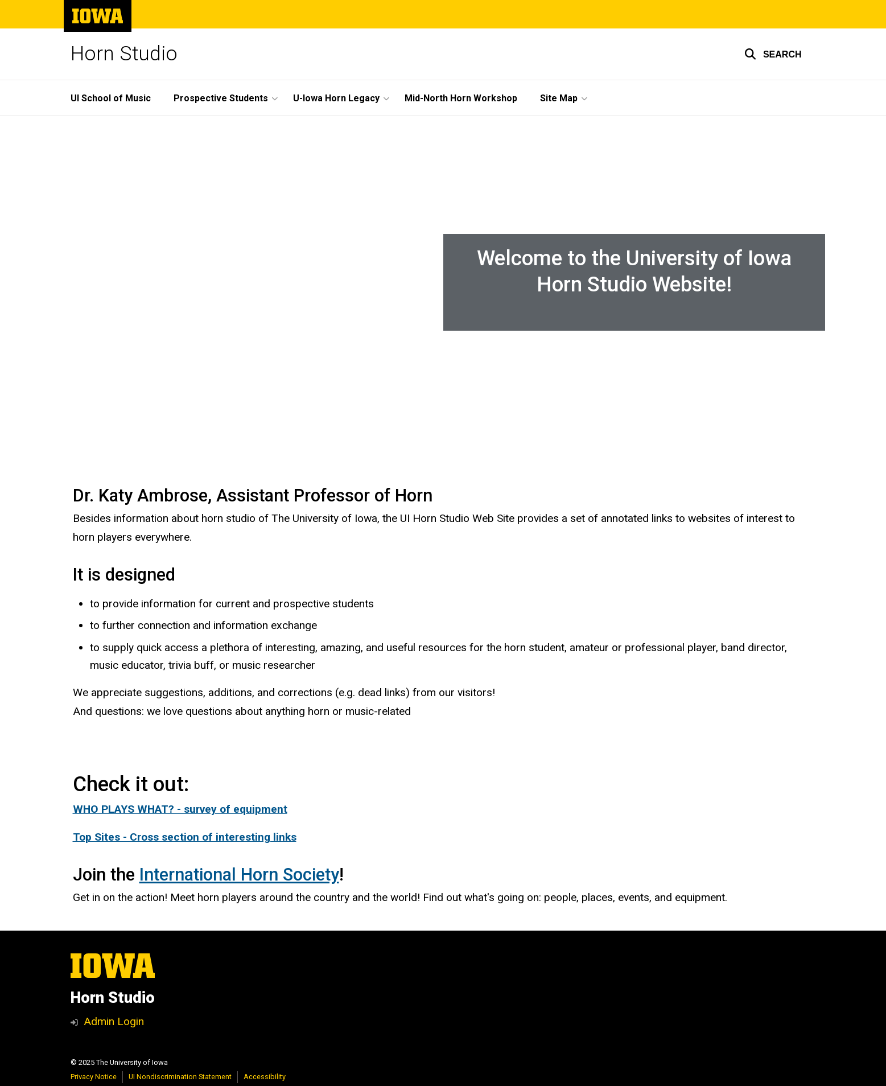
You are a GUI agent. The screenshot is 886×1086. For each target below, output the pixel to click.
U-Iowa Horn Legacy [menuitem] (336, 98)
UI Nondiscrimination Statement (180, 1076)
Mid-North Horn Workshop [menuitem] (461, 98)
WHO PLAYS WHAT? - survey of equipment (180, 809)
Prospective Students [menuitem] (221, 98)
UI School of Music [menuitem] (111, 98)
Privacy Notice (94, 1076)
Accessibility (265, 1076)
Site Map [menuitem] (559, 98)
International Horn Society (239, 875)
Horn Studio (124, 54)
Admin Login (114, 1021)
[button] (773, 54)
